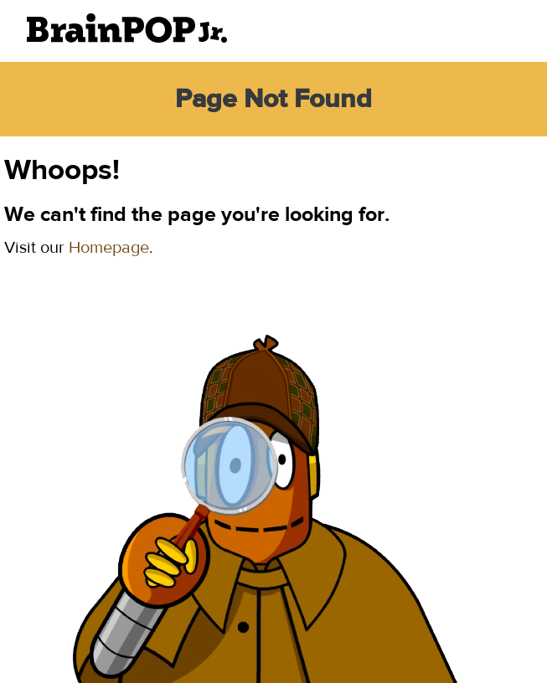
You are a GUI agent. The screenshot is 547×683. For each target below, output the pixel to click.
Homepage (109, 247)
